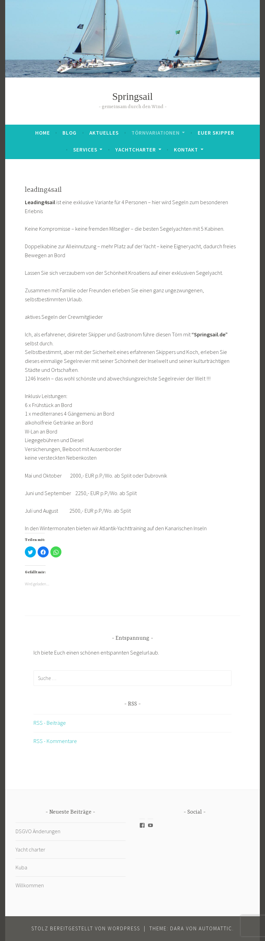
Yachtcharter (135, 149)
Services (85, 149)
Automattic (215, 928)
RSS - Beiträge (49, 722)
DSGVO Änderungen (38, 831)
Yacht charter (30, 849)
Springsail (132, 96)
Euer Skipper (216, 132)
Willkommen (30, 885)
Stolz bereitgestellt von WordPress (85, 928)
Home (42, 132)
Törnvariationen (155, 132)
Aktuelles (104, 132)
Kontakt (186, 149)
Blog (69, 132)
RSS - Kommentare (55, 741)
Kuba (22, 867)
